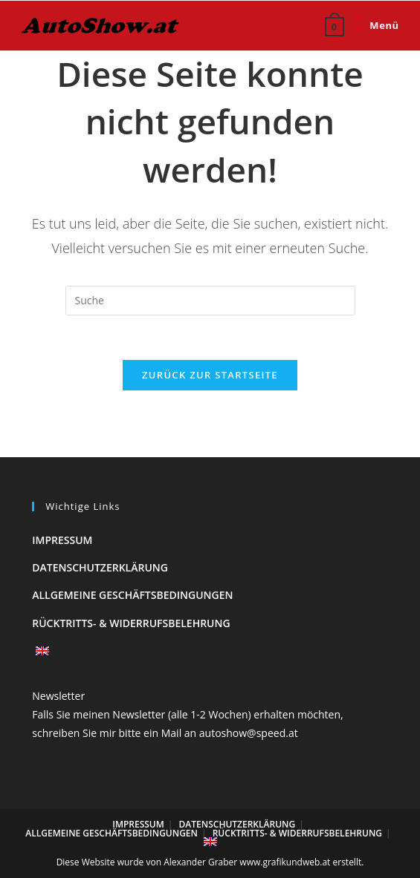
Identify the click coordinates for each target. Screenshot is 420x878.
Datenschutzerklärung (100, 567)
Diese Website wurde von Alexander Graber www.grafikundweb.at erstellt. (210, 862)
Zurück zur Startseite (210, 374)
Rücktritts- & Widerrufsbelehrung (131, 623)
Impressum (62, 540)
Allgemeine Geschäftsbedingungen (132, 595)
